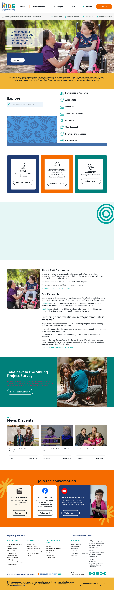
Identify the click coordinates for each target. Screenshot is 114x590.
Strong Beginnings (12, 555)
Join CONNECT (31, 544)
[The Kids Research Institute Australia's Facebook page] (90, 573)
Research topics (11, 564)
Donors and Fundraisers (53, 548)
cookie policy (19, 585)
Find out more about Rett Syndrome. (56, 288)
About (22, 6)
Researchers (50, 550)
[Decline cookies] (104, 583)
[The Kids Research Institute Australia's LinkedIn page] (104, 573)
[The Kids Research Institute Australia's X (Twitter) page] (97, 573)
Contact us (30, 555)
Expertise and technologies (15, 562)
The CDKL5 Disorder (72, 114)
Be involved (33, 540)
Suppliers (49, 553)
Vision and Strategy (76, 544)
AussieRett (68, 100)
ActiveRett (68, 120)
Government (50, 555)
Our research (14, 540)
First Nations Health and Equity (14, 545)
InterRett (67, 107)
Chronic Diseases (12, 548)
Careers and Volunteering (34, 551)
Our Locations (75, 551)
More (73, 6)
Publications (68, 140)
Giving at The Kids (32, 546)
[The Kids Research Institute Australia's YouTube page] (101, 573)
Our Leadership (75, 546)
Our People (58, 6)
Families (48, 546)
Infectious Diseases (13, 551)
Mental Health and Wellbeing (12, 559)
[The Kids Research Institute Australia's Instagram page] (93, 573)
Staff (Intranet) (50, 557)
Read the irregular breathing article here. (58, 347)
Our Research (39, 6)
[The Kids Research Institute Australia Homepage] (8, 6)
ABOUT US (75, 540)
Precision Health (12, 553)
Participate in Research (74, 93)
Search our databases (73, 134)
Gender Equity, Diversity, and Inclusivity (79, 554)
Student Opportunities (33, 553)
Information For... (53, 541)
